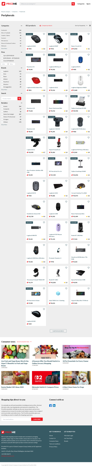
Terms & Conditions (54, 444)
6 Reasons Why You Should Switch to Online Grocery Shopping (46, 362)
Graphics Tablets (11, 35)
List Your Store (68, 438)
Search (11, 93)
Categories (81, 4)
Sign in (88, 4)
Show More (4, 48)
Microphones (11, 41)
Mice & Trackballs (11, 33)
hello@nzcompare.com (7, 456)
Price (11, 52)
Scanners (11, 38)
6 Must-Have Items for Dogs (73, 387)
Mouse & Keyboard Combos (11, 43)
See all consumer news (23, 341)
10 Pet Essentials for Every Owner (75, 361)
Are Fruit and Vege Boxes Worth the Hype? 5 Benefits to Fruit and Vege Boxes (15, 363)
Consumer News (53, 441)
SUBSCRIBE (36, 419)
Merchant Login (68, 435)
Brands (11, 68)
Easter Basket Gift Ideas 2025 (12, 387)
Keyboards (11, 30)
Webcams (11, 46)
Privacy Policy (53, 446)
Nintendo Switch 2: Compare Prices (45, 387)
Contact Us (52, 438)
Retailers (11, 103)
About (51, 435)
